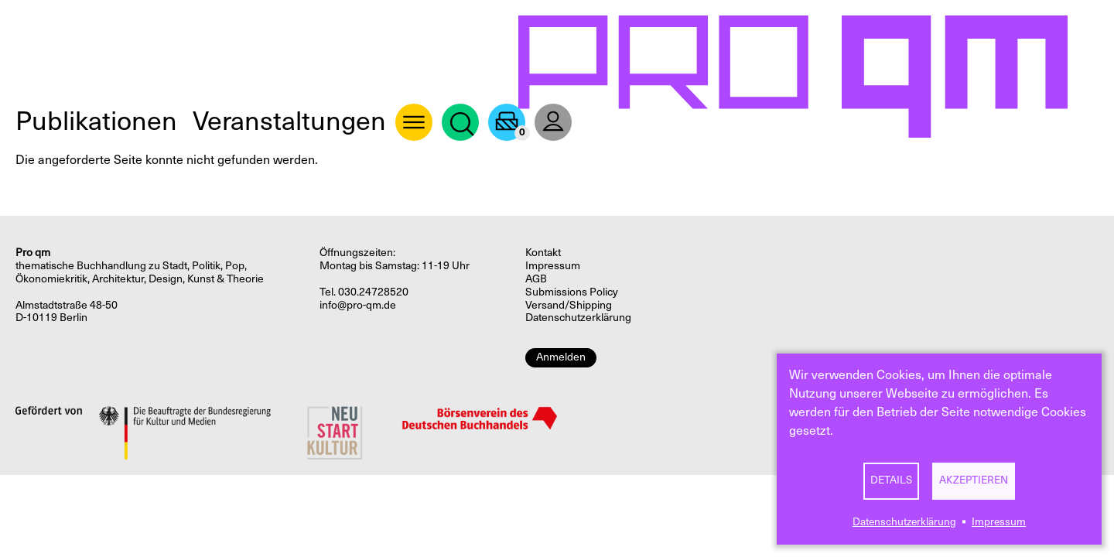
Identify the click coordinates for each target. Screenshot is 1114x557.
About (413, 122)
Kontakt (543, 252)
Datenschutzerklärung (904, 521)
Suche (460, 122)
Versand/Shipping (568, 305)
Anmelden (561, 357)
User (553, 122)
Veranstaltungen (289, 121)
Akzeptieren (973, 480)
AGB (536, 278)
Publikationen (96, 121)
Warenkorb (506, 122)
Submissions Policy (571, 292)
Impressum (999, 521)
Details (891, 480)
